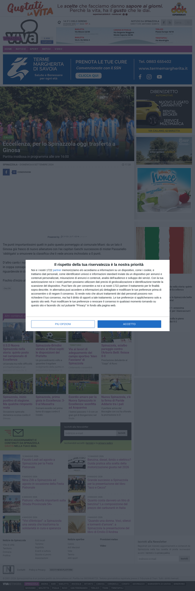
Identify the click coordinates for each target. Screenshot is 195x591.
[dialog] (98, 295)
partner (57, 270)
